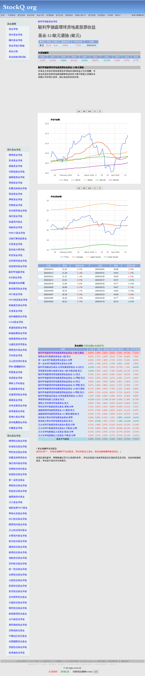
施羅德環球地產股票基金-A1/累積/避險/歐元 (58, 414)
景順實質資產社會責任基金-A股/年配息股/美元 (60, 371)
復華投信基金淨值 (17, 552)
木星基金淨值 (14, 244)
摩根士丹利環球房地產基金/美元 (53, 403)
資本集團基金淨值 (17, 422)
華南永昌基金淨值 (17, 513)
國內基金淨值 (14, 40)
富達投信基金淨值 (17, 446)
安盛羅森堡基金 (16, 389)
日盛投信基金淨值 (17, 602)
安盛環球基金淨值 (17, 394)
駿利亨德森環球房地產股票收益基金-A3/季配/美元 (61, 378)
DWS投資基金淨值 (17, 300)
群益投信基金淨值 (17, 491)
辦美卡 (118, 15)
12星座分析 (46, 661)
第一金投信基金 (16, 480)
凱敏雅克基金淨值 (17, 305)
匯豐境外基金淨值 (17, 350)
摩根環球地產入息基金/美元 (51, 399)
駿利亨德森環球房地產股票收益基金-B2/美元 (59, 381)
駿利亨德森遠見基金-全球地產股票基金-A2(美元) (61, 367)
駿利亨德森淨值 (16, 272)
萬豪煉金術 (52, 664)
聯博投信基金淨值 (17, 441)
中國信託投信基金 (17, 636)
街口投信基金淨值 (17, 519)
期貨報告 (69, 15)
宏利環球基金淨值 (17, 261)
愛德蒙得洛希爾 (16, 283)
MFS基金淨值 (14, 294)
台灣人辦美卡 (21, 661)
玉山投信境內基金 (17, 530)
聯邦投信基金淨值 (17, 608)
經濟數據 (50, 15)
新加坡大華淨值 (16, 249)
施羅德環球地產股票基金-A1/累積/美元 (56, 410)
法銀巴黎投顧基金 (17, 238)
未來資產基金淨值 (17, 405)
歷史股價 (21, 15)
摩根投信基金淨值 (17, 485)
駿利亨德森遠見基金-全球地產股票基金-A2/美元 (60, 396)
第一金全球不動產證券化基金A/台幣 (55, 360)
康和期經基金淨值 (17, 625)
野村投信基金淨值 (17, 452)
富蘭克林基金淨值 (17, 188)
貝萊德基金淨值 (16, 171)
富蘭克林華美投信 (17, 457)
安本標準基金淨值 (17, 210)
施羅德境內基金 (16, 496)
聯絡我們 (125, 661)
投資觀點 (101, 15)
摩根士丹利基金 (16, 383)
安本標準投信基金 (17, 597)
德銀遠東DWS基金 (17, 508)
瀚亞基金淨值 (14, 216)
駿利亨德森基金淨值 (47, 21)
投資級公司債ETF (87, 664)
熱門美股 (92, 15)
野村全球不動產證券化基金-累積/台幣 (55, 407)
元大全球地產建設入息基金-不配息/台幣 (57, 435)
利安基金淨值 (14, 255)
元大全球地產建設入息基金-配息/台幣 (55, 432)
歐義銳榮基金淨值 (17, 333)
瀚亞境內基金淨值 (17, 463)
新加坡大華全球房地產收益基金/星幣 (55, 417)
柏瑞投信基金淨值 (17, 474)
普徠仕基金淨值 (16, 417)
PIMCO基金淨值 (16, 233)
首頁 (3, 15)
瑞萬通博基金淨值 (17, 339)
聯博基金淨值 (14, 155)
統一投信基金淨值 (17, 569)
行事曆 (110, 15)
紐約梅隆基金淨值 (17, 316)
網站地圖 (101, 661)
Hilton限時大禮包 (73, 664)
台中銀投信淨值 (16, 619)
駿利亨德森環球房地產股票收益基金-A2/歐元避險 (61, 389)
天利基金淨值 (14, 355)
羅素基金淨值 (14, 400)
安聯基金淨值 (14, 205)
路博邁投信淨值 (16, 652)
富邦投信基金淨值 (17, 591)
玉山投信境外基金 (17, 361)
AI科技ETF (113, 664)
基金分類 (40, 15)
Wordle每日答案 (72, 661)
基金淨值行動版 (16, 45)
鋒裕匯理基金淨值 (17, 288)
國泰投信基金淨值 (17, 547)
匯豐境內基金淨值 (17, 524)
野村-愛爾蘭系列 (16, 366)
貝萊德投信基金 (16, 630)
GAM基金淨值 (15, 322)
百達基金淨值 (14, 311)
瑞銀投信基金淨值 (17, 558)
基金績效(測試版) (16, 57)
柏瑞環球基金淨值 (17, 266)
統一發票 (34, 661)
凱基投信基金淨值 (17, 586)
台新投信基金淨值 (17, 580)
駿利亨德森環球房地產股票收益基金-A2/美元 (59, 374)
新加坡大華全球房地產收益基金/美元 (55, 421)
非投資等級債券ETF (101, 664)
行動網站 (58, 661)
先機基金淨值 (14, 428)
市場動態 (11, 15)
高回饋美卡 (62, 664)
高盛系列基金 (14, 222)
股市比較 (59, 15)
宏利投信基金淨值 (17, 563)
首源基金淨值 (14, 378)
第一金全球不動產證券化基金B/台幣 (55, 363)
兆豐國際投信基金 (17, 641)
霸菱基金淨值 (14, 166)
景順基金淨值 (14, 183)
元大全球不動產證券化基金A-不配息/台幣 (57, 428)
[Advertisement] (92, 6)
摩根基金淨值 (14, 199)
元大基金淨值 (14, 502)
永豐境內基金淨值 (17, 535)
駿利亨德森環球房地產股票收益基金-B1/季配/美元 (61, 385)
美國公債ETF (80, 15)
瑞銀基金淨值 (14, 227)
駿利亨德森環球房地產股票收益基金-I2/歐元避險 (61, 353)
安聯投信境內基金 (17, 469)
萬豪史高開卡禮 (33, 664)
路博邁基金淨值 (16, 411)
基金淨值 (30, 15)
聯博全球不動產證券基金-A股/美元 (54, 356)
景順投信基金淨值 (17, 647)
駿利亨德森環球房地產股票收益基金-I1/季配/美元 (61, 392)
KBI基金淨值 (14, 277)
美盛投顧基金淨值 (17, 327)
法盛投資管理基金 (17, 344)
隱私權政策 (113, 661)
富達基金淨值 (14, 160)
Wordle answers (88, 661)
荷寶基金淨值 (14, 372)
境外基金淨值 (14, 34)
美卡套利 (43, 664)
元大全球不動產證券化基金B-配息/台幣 (56, 425)
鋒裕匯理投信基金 (17, 614)
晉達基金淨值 (14, 194)
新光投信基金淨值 (17, 541)
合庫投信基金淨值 (17, 574)
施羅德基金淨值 (16, 177)
